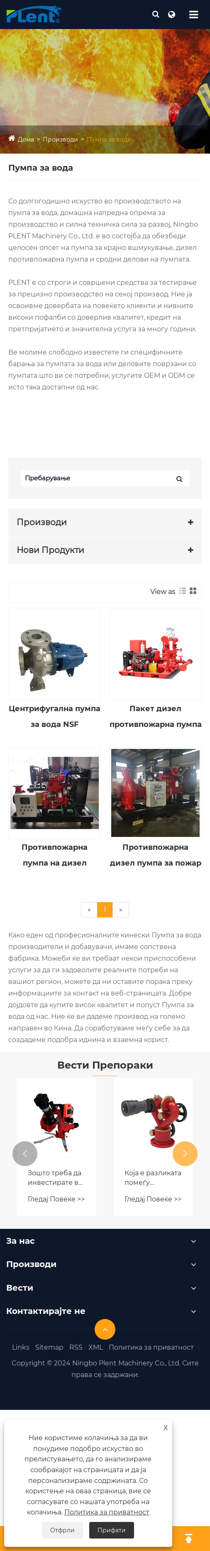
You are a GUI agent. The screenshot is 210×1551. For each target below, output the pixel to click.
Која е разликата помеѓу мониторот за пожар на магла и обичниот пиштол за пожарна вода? (153, 1178)
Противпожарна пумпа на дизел (55, 855)
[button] (24, 1153)
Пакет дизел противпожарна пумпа (156, 716)
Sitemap (49, 1347)
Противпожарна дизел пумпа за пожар (155, 855)
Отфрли (62, 1530)
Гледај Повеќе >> (56, 1199)
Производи (60, 139)
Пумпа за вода (109, 139)
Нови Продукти (50, 550)
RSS (76, 1347)
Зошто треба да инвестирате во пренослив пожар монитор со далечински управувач (55, 1178)
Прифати (112, 1530)
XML (95, 1347)
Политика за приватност (151, 1347)
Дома (26, 139)
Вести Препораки (105, 1065)
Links (20, 1347)
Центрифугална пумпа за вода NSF (54, 716)
